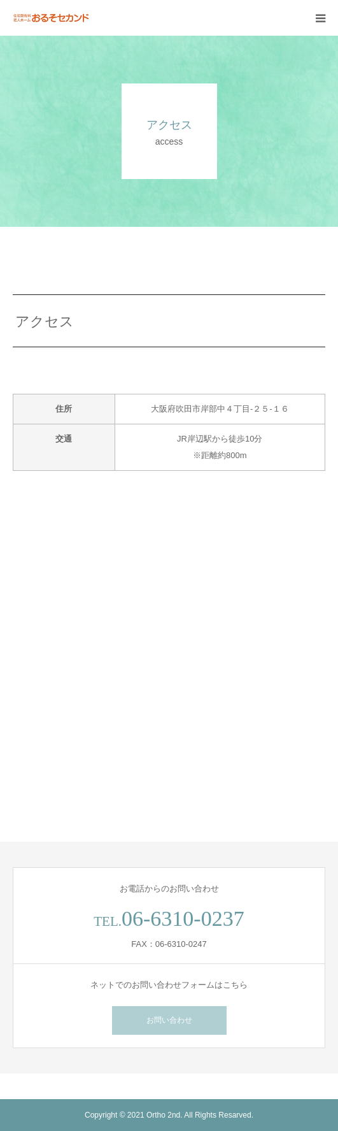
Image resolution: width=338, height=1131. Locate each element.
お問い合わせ (169, 1020)
